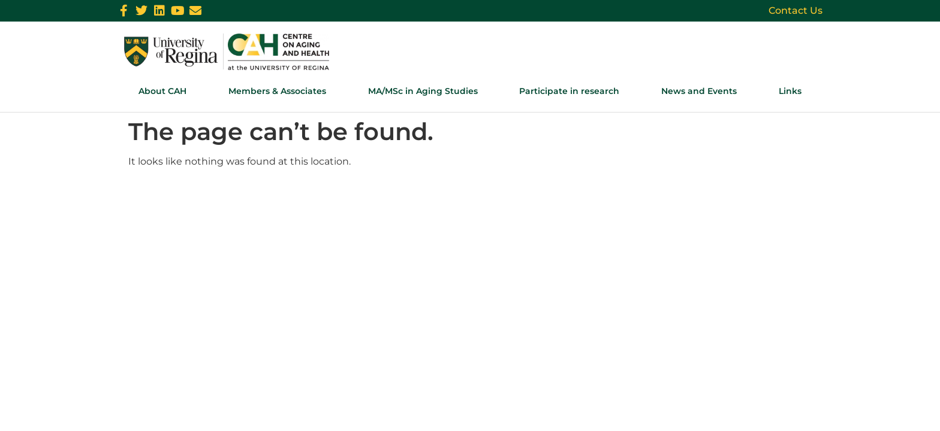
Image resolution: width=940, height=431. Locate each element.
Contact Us (795, 10)
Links (790, 91)
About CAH (162, 91)
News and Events (699, 91)
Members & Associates (277, 91)
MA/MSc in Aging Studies (423, 91)
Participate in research (569, 91)
